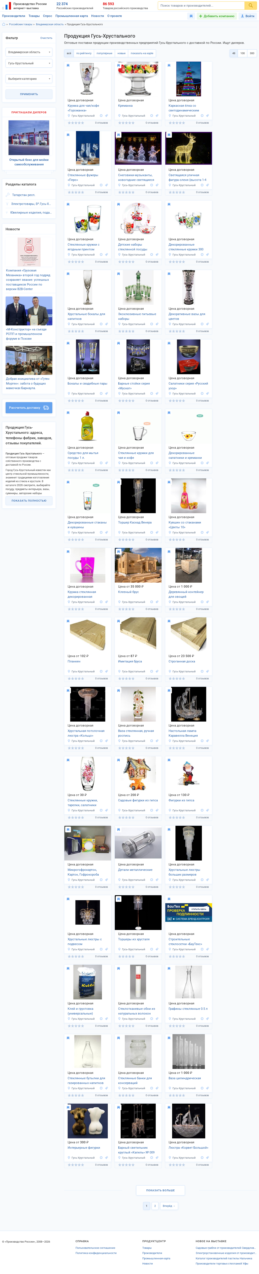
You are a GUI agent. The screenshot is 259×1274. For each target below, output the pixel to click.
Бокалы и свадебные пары (87, 383)
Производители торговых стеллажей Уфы (222, 1263)
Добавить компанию (219, 16)
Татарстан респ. (23, 195)
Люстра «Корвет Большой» (188, 1148)
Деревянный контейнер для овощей (186, 594)
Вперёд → (169, 1205)
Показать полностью (29, 500)
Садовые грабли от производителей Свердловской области (226, 1247)
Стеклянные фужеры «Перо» (83, 177)
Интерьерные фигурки (84, 1148)
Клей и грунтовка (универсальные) (80, 1011)
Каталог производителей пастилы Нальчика (224, 1258)
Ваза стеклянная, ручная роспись (136, 733)
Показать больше (160, 1190)
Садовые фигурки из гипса (138, 800)
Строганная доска (182, 661)
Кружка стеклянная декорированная (82, 594)
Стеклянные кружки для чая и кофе (136, 455)
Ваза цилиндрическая (185, 1078)
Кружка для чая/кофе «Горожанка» (83, 108)
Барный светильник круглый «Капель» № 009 (136, 1150)
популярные (104, 53)
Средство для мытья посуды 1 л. (83, 455)
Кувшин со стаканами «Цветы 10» (185, 525)
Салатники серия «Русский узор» (188, 386)
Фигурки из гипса (181, 800)
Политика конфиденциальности (96, 1253)
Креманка (125, 106)
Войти (247, 16)
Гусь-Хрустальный (81, 115)
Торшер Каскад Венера (135, 522)
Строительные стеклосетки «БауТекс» (185, 941)
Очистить (46, 37)
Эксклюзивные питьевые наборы (137, 316)
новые (122, 53)
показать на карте (142, 53)
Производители (13, 16)
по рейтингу (83, 53)
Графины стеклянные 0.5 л (188, 1009)
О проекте (114, 16)
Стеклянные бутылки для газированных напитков (86, 1080)
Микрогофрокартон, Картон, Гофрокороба (83, 872)
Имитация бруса (130, 661)
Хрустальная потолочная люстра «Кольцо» (86, 733)
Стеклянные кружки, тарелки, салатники (83, 802)
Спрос (47, 16)
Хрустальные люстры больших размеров (184, 872)
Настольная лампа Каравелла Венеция (183, 733)
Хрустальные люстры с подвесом (85, 941)
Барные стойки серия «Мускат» (134, 386)
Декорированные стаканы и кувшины (87, 525)
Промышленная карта (71, 16)
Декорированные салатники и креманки (185, 455)
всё (69, 53)
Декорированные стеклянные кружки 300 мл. (186, 247)
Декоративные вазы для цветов (187, 316)
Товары (34, 16)
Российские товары (20, 24)
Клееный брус (128, 592)
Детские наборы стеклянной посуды (132, 247)
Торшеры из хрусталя (134, 939)
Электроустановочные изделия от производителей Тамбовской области (226, 1253)
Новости (97, 16)
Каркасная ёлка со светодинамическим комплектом (184, 108)
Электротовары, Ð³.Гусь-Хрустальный (31, 204)
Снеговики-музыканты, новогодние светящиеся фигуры (136, 177)
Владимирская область (50, 24)
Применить (29, 94)
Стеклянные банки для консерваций (135, 1080)
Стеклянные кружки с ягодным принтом (84, 247)
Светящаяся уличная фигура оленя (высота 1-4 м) (187, 177)
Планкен (74, 661)
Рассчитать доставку (29, 408)
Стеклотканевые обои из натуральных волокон (136, 1011)
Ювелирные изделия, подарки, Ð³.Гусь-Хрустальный (31, 212)
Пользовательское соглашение (95, 1247)
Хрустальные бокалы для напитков (86, 316)
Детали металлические (135, 870)
